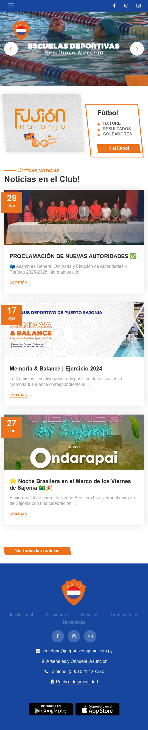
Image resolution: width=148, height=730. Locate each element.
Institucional (21, 614)
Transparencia (124, 614)
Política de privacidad (77, 681)
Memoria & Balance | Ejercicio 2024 (56, 369)
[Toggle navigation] (11, 5)
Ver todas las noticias (37, 550)
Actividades (56, 614)
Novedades (74, 622)
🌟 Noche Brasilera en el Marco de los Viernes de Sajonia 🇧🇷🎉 (70, 484)
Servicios (89, 614)
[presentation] (11, 49)
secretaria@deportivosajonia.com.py (74, 651)
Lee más (18, 282)
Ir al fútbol (118, 148)
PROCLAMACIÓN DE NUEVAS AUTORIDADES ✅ (73, 256)
